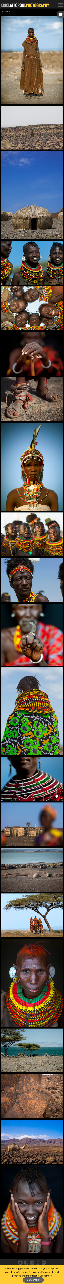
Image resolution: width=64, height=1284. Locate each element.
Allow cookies (33, 1280)
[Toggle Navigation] (60, 4)
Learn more (46, 1275)
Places (8, 11)
